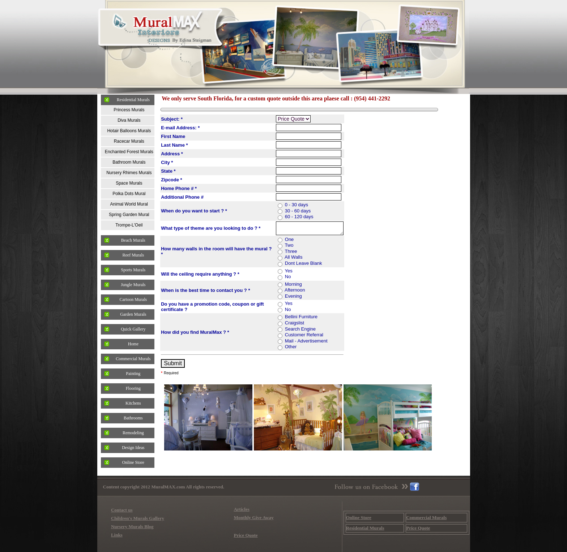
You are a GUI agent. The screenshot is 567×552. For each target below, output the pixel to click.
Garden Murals (133, 314)
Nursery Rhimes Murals (129, 172)
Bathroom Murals (128, 162)
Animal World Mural (129, 204)
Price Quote (245, 535)
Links (117, 535)
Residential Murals (133, 99)
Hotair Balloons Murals (129, 130)
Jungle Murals (133, 284)
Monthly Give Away (253, 517)
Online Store (133, 462)
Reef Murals (133, 255)
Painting (133, 373)
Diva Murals (129, 120)
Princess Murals (129, 109)
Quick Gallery (133, 329)
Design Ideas (133, 447)
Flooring (133, 388)
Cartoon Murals (133, 299)
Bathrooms (133, 418)
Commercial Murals (133, 358)
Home (133, 343)
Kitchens (133, 403)
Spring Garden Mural (129, 214)
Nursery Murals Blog (132, 526)
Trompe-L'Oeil (128, 225)
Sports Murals (133, 269)
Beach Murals (133, 240)
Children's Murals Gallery (137, 518)
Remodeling (133, 432)
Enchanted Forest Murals (129, 151)
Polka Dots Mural (128, 193)
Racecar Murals (129, 141)
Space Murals (129, 183)
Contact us (122, 510)
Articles (241, 509)
